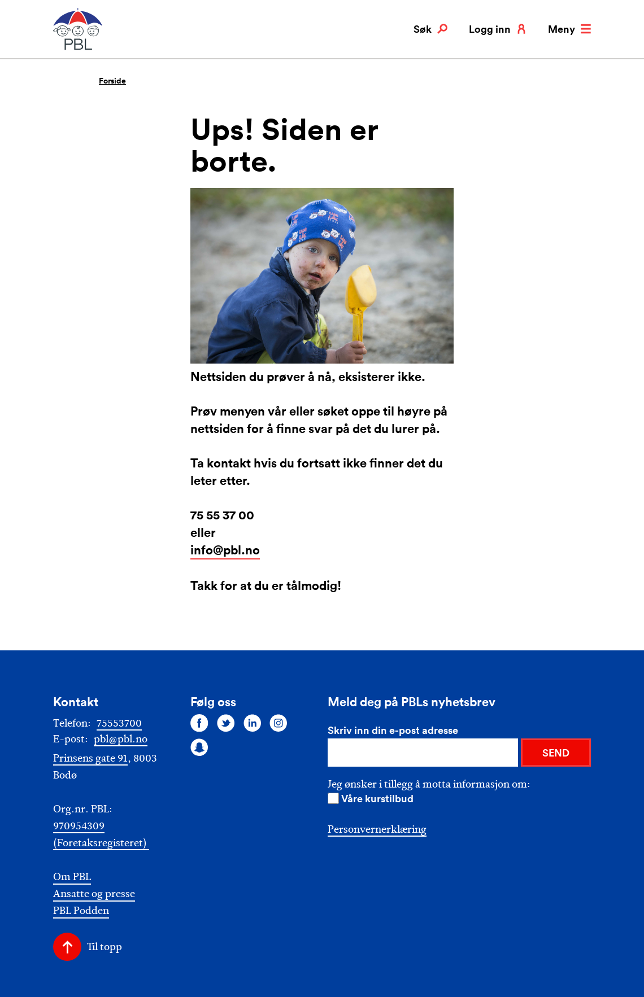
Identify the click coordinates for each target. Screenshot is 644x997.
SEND (555, 752)
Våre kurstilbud (377, 798)
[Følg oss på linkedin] (252, 723)
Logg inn (497, 29)
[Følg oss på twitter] (226, 723)
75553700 (119, 723)
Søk (430, 29)
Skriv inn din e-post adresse (393, 730)
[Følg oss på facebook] (199, 723)
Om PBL (72, 877)
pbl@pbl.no (120, 739)
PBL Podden (81, 911)
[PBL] (78, 47)
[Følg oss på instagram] (278, 723)
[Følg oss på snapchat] (199, 747)
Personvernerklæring (377, 829)
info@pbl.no (225, 549)
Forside (112, 80)
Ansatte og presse (94, 894)
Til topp (104, 947)
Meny (569, 29)
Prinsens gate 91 (90, 758)
